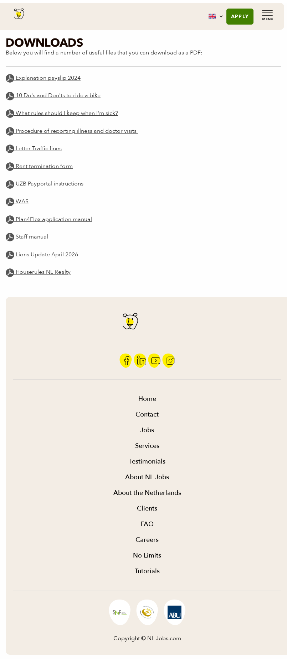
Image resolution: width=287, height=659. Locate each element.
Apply (240, 16)
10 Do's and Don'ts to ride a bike (57, 95)
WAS (21, 201)
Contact (147, 414)
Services (147, 445)
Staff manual (31, 237)
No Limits (147, 555)
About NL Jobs (147, 477)
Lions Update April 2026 (42, 254)
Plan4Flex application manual (53, 219)
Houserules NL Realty (38, 272)
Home (147, 398)
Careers (147, 539)
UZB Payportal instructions (48, 184)
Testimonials (147, 461)
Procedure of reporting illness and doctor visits (76, 131)
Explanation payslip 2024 (43, 78)
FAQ (147, 524)
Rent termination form (43, 166)
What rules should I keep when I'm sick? (66, 113)
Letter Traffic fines (38, 148)
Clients (147, 508)
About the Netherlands (147, 492)
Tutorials (147, 571)
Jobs (147, 430)
